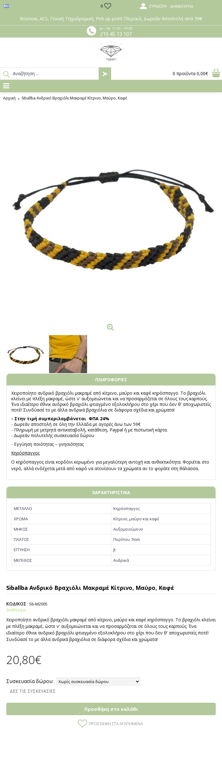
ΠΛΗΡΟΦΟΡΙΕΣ (111, 380)
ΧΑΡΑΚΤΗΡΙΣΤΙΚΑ (111, 492)
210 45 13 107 (116, 34)
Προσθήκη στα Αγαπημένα (116, 723)
